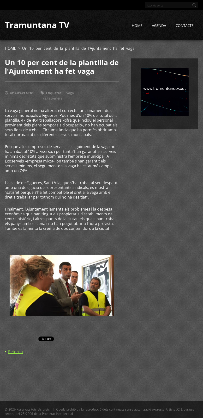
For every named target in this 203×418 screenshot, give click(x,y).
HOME (137, 25)
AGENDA (159, 25)
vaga (70, 93)
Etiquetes (53, 93)
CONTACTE (184, 25)
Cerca (194, 5)
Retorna (15, 352)
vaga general (53, 98)
